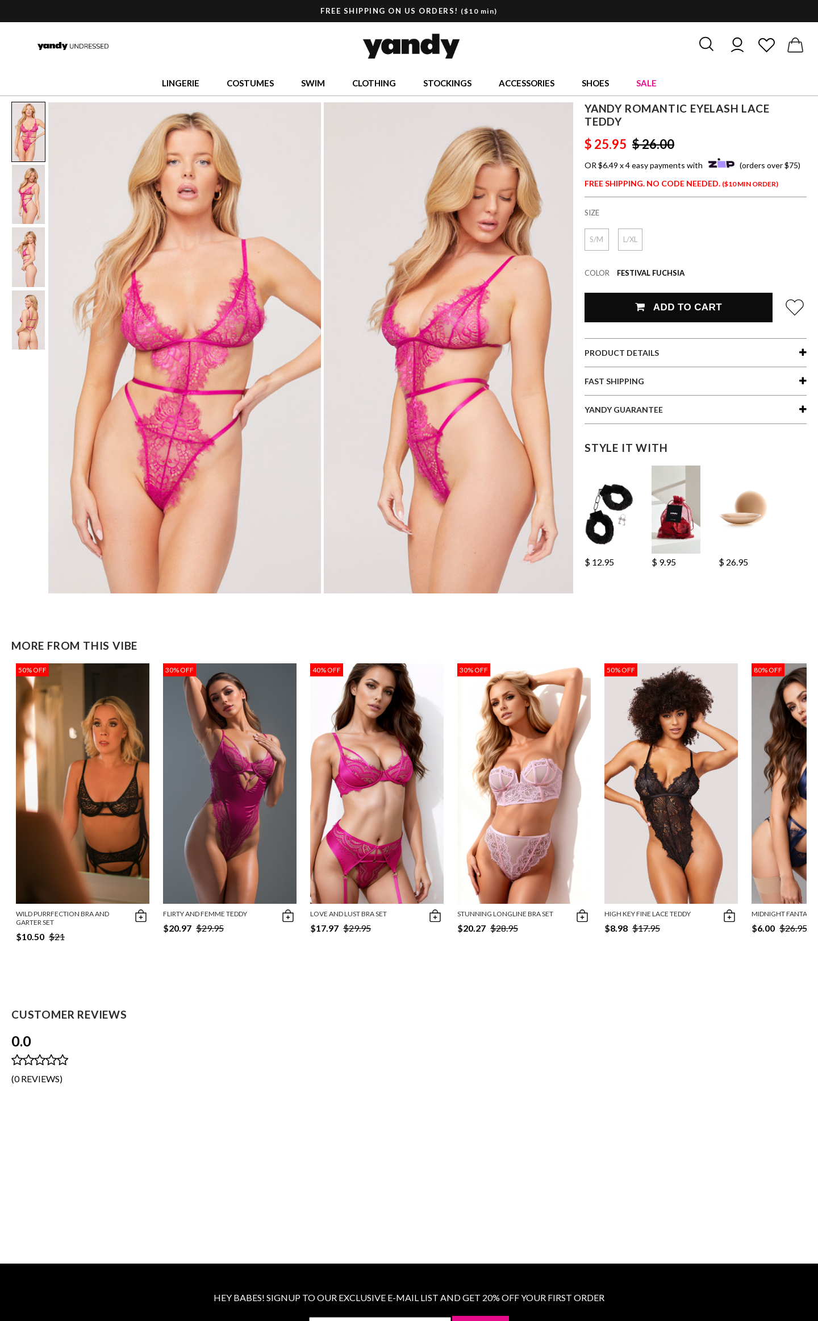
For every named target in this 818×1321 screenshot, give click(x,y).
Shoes (595, 83)
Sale (646, 83)
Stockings (447, 83)
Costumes (250, 83)
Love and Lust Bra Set (348, 913)
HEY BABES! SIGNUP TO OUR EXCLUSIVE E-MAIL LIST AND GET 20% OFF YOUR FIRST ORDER (409, 1297)
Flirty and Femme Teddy (205, 913)
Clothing (374, 83)
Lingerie (180, 83)
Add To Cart (678, 307)
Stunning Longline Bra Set (505, 913)
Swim (313, 83)
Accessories (526, 83)
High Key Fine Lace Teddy (647, 913)
